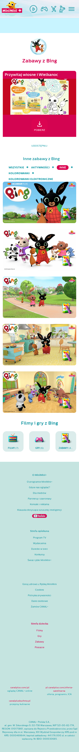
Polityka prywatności (39, 595)
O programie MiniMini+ (39, 482)
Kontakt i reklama (39, 504)
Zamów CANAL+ (39, 607)
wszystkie (16, 167)
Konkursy (40, 554)
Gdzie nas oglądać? (39, 487)
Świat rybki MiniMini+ (39, 560)
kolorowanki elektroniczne (31, 179)
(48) (66, 441)
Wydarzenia (39, 543)
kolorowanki (19, 173)
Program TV (39, 538)
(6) (39, 441)
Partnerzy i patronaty (39, 499)
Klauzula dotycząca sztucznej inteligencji (39, 510)
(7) (13, 441)
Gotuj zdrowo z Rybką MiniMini (39, 584)
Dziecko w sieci (39, 549)
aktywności (40, 167)
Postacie (39, 647)
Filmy (39, 630)
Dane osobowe (39, 601)
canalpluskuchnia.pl (19, 701)
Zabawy (39, 642)
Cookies (39, 590)
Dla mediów (39, 493)
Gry (39, 636)
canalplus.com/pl (19, 687)
